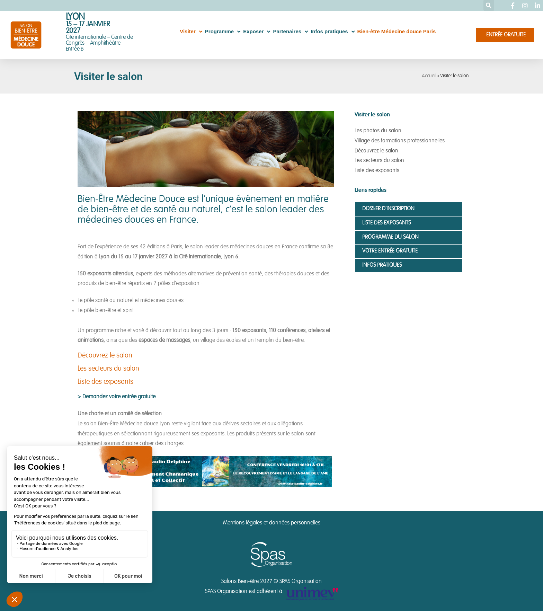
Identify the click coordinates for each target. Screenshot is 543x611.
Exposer (256, 32)
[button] (488, 5)
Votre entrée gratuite (390, 251)
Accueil (429, 76)
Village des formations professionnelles (400, 141)
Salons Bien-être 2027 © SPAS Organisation (271, 581)
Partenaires (290, 32)
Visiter (191, 32)
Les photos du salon (378, 131)
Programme (222, 32)
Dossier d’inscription (388, 209)
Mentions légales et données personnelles (271, 523)
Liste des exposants (105, 382)
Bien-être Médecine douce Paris (396, 31)
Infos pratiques (333, 32)
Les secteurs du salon (108, 368)
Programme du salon (390, 237)
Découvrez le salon (105, 355)
